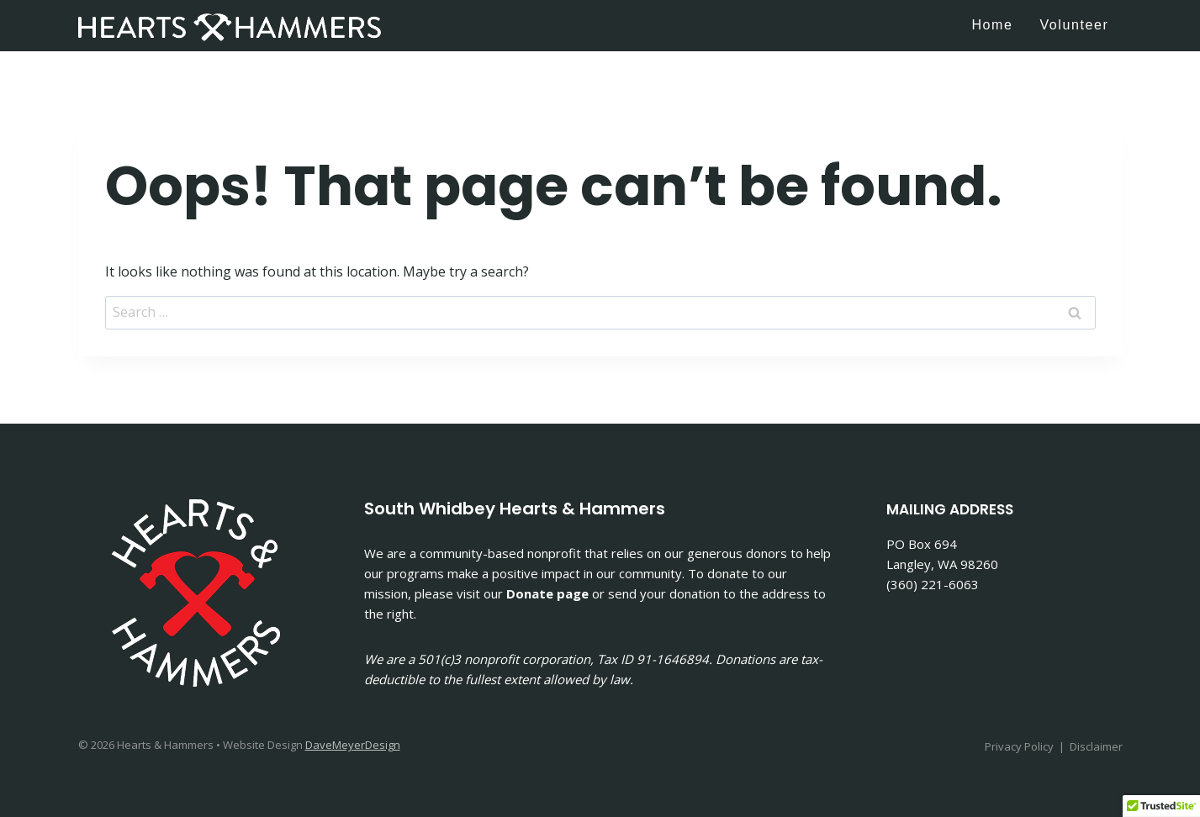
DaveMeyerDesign (352, 744)
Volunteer (1073, 25)
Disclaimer (1096, 746)
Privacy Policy (1019, 746)
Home (991, 25)
